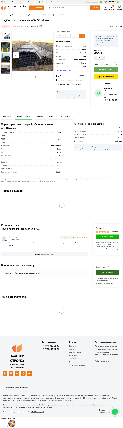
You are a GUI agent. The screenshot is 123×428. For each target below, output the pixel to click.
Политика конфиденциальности (106, 346)
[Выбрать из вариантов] (59, 36)
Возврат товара (75, 352)
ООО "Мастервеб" (37, 412)
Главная (4, 15)
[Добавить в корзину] (106, 69)
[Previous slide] (15, 55)
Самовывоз (65, 117)
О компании (73, 359)
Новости (72, 362)
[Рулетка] (8, 422)
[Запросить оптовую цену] (106, 76)
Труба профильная (16, 15)
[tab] (35, 77)
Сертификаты (33, 2)
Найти (95, 8)
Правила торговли (101, 358)
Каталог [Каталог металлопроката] (36, 8)
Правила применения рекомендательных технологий (106, 353)
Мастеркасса (24, 387)
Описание (7, 117)
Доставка (61, 2)
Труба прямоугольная (34, 15)
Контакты (69, 2)
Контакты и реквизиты (77, 365)
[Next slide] (49, 55)
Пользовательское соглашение (106, 349)
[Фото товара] (32, 55)
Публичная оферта (102, 361)
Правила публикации (112, 249)
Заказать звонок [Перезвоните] (92, 2)
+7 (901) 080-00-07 (111, 95)
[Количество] (99, 57)
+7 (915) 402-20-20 (110, 101)
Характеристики (23, 117)
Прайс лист (44, 2)
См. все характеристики (63, 70)
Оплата (54, 2)
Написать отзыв (107, 237)
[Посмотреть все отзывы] (44, 254)
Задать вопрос (107, 273)
